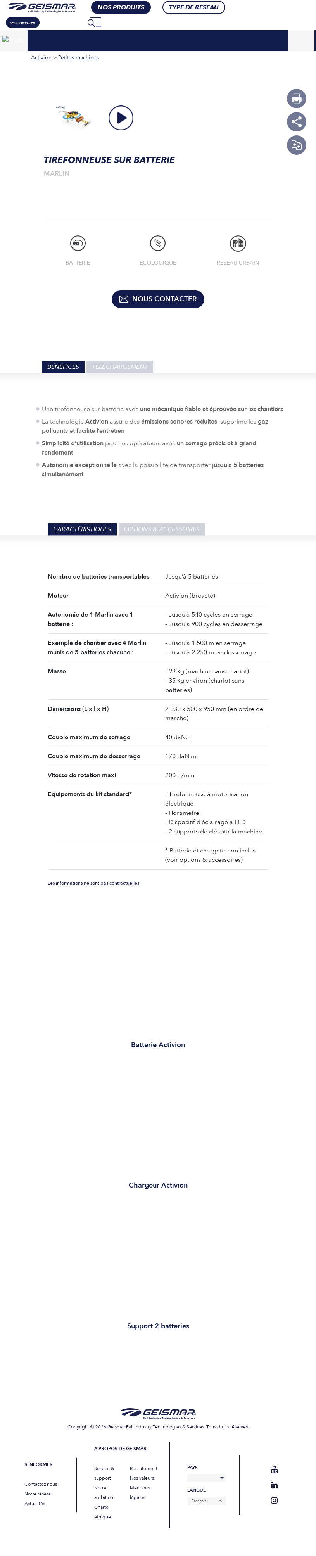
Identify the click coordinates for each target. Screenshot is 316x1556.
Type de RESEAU (194, 7)
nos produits (121, 7)
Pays (192, 1468)
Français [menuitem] (199, 1501)
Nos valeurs (142, 1478)
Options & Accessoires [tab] (162, 529)
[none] (76, 22)
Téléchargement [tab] (120, 367)
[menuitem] (76, 22)
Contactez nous (40, 1484)
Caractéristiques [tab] (82, 529)
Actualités (34, 1504)
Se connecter (22, 23)
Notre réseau (38, 1494)
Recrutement (143, 1468)
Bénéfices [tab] (63, 367)
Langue (196, 1490)
